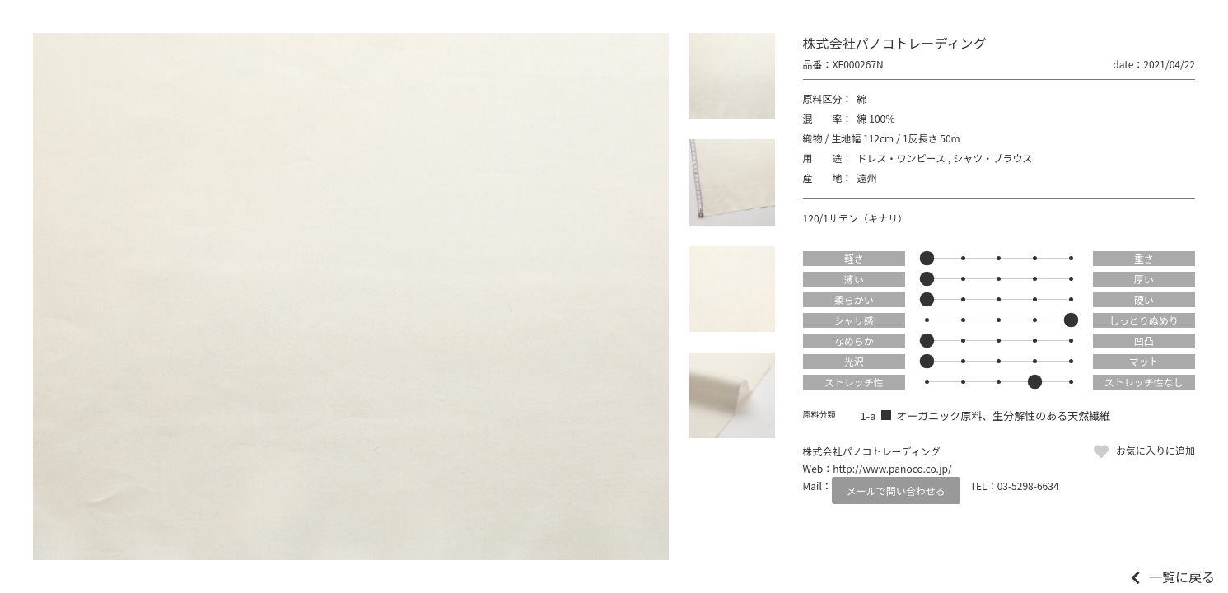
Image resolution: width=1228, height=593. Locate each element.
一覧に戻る (1182, 576)
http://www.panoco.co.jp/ (892, 468)
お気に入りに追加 (1155, 450)
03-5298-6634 (1028, 486)
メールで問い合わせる (896, 490)
